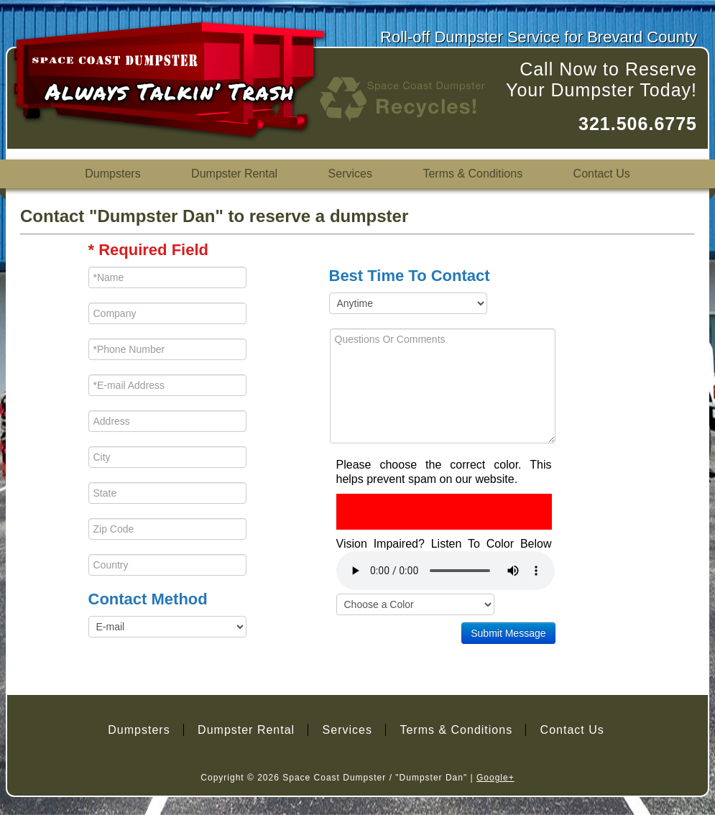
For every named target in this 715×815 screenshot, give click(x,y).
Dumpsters (112, 173)
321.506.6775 (637, 124)
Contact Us (601, 173)
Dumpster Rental (234, 173)
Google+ (495, 778)
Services (350, 173)
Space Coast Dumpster (334, 778)
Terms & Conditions (472, 173)
